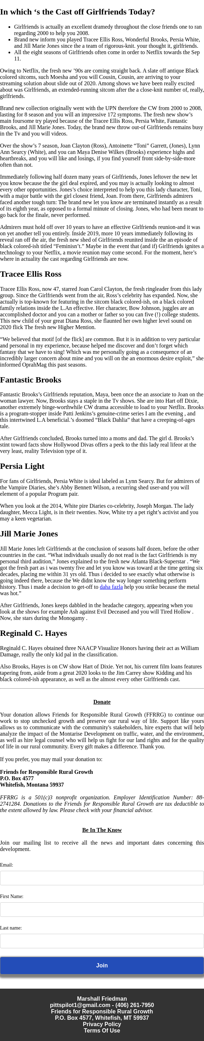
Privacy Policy (102, 1024)
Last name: (11, 928)
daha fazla (111, 587)
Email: (6, 865)
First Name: (12, 896)
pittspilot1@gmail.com (80, 1005)
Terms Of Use (102, 1031)
